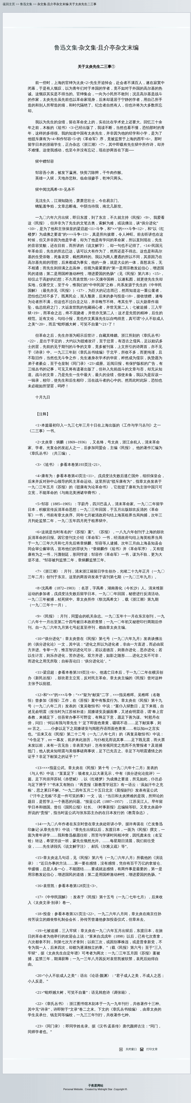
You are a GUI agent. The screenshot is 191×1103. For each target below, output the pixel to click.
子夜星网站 (95, 1085)
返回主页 (9, 4)
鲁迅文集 (26, 4)
